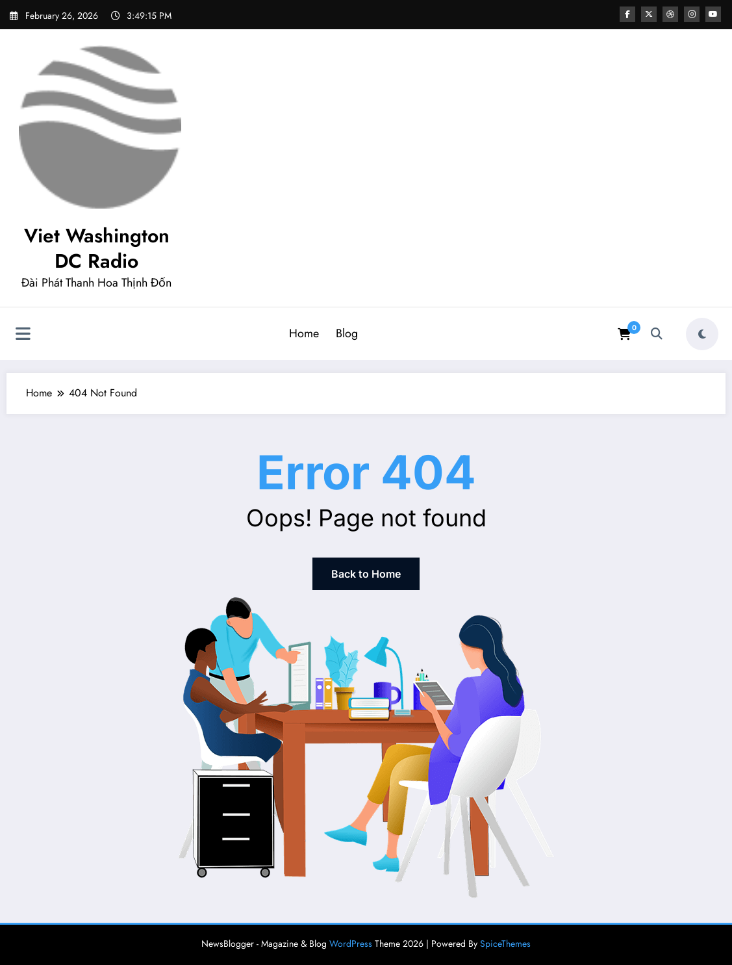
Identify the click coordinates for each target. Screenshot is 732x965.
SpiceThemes (505, 943)
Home (304, 333)
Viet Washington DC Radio (97, 248)
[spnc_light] (702, 334)
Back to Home (366, 573)
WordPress (350, 943)
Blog (347, 333)
